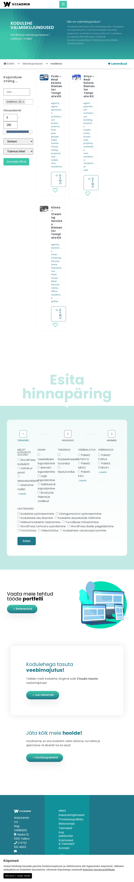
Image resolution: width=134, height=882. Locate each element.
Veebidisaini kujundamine (46, 461)
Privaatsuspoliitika (67, 819)
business (88, 125)
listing (54, 150)
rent (53, 163)
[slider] (4, 132)
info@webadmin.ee (28, 855)
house (54, 146)
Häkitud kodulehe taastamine (40, 522)
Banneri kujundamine (46, 469)
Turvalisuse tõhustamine (82, 522)
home (87, 133)
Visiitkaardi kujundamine (46, 486)
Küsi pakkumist (66, 834)
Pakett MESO (84, 465)
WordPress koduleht (26, 462)
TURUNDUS (64, 449)
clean (54, 254)
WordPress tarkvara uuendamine (43, 526)
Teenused (65, 828)
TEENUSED (23, 440)
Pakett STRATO (84, 457)
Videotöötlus (49, 531)
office (54, 291)
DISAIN (41, 449)
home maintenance (56, 267)
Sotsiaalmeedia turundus (68, 461)
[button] (44, 78)
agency (55, 103)
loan (86, 140)
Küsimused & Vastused (66, 842)
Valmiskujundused (32, 63)
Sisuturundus (66, 472)
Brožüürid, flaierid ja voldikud (46, 497)
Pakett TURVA (104, 457)
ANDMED (112, 440)
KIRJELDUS (68, 440)
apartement (88, 108)
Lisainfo (22, 493)
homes (54, 143)
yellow (54, 301)
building (88, 120)
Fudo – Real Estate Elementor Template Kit (56, 86)
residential (88, 165)
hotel (54, 274)
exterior (55, 126)
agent (54, 106)
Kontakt (64, 848)
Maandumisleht (28, 481)
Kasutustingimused (67, 815)
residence (56, 166)
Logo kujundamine (46, 478)
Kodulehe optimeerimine (37, 514)
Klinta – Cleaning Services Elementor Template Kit (56, 223)
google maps (55, 138)
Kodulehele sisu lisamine (36, 518)
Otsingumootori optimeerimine (80, 514)
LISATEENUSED (25, 508)
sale (86, 170)
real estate (54, 158)
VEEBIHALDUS (105, 449)
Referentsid (67, 824)
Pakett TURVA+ (104, 465)
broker (54, 123)
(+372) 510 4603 (20, 845)
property (55, 153)
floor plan (53, 131)
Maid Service (55, 283)
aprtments (56, 111)
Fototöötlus (28, 531)
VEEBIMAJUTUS (87, 449)
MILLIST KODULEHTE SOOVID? (24, 452)
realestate (88, 148)
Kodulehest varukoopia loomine (84, 531)
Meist (62, 810)
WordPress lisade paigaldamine (92, 526)
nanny (54, 288)
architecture (56, 118)
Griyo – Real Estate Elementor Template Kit (89, 86)
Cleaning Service (56, 259)
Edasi (26, 541)
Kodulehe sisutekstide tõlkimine (79, 518)
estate (87, 129)
